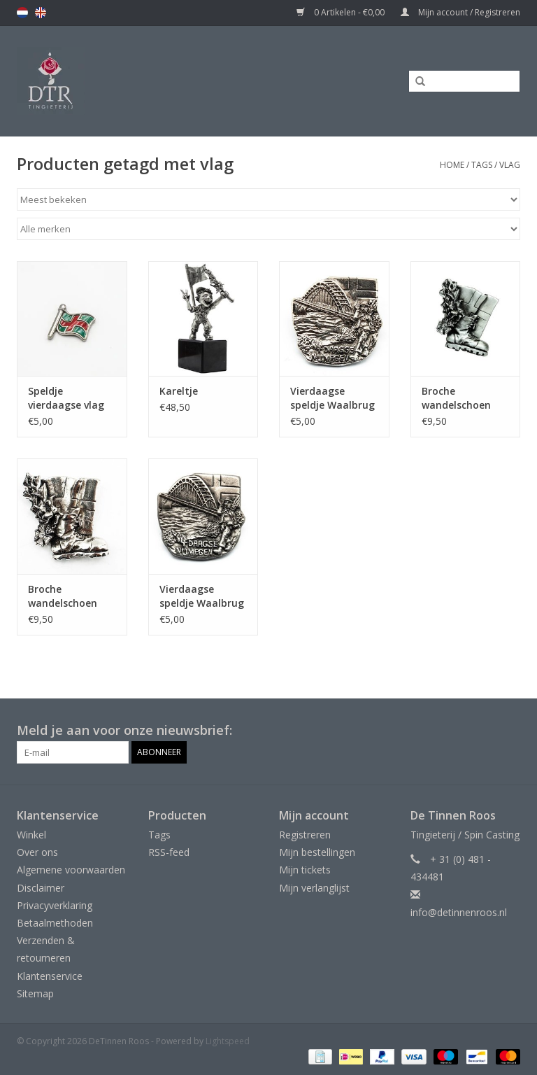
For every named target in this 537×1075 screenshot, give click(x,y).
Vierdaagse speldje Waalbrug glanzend (332, 398)
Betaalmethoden (55, 922)
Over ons (37, 852)
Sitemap (35, 993)
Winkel (31, 834)
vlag (509, 165)
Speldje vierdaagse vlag (66, 398)
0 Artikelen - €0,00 (341, 12)
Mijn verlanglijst (314, 887)
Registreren (305, 834)
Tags (481, 165)
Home (452, 165)
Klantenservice (50, 976)
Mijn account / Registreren (460, 12)
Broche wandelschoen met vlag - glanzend (62, 596)
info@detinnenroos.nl (458, 912)
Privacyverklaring (54, 905)
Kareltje (178, 391)
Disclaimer (40, 887)
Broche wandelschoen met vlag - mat (459, 398)
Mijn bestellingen (317, 852)
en (40, 12)
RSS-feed (168, 852)
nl (22, 12)
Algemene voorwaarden (71, 869)
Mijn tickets (305, 869)
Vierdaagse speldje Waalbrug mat (201, 596)
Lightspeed (228, 1041)
